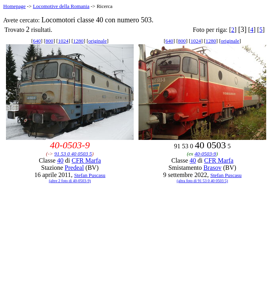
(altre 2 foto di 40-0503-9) (70, 181)
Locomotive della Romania (61, 6)
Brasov (213, 167)
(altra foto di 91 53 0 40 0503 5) (202, 181)
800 (49, 41)
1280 (78, 41)
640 (37, 41)
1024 (63, 41)
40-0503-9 (205, 154)
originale (97, 41)
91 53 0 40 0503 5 (73, 154)
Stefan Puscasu (89, 175)
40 (60, 160)
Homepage (14, 6)
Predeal (74, 167)
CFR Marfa (86, 160)
